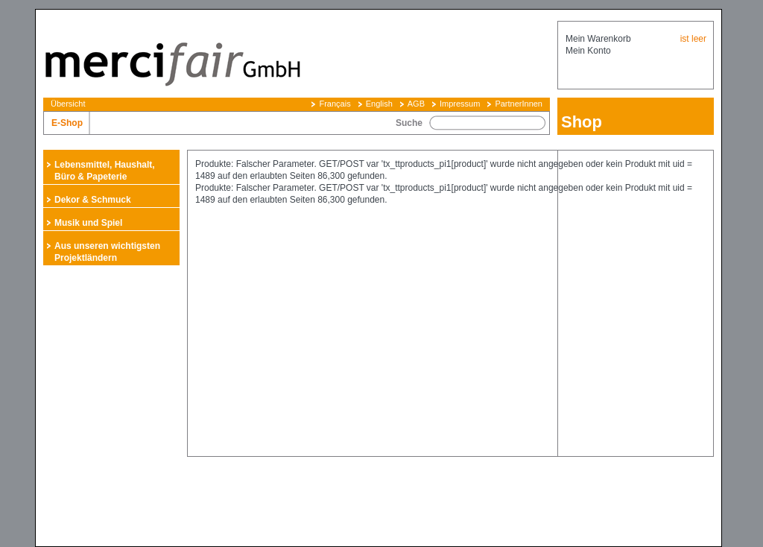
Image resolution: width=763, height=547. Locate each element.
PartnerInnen (518, 103)
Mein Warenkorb (598, 39)
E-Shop (67, 123)
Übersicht (68, 103)
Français (334, 103)
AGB (416, 103)
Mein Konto (588, 50)
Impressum (460, 103)
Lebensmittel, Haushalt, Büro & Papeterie (104, 170)
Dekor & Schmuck (92, 200)
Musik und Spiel (88, 223)
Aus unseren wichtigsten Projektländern (107, 252)
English (379, 103)
